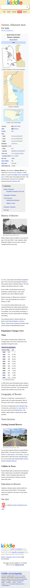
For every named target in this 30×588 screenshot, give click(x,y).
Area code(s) (5, 161)
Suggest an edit (19, 565)
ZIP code (4, 158)
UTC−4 (13, 156)
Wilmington (24, 456)
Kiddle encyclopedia (16, 549)
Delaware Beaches (11, 461)
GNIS (3, 165)
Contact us (4, 584)
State (3, 128)
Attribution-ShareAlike (17, 552)
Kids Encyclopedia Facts (7, 30)
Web (4, 11)
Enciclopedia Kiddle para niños (16, 584)
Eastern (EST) (19, 153)
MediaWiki (21, 580)
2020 (9, 146)
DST (9, 156)
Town (13, 42)
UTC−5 (13, 153)
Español (25, 11)
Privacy (19, 582)
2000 (4, 373)
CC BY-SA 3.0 (18, 576)
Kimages (14, 11)
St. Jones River (21, 408)
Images (8, 11)
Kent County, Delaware (15, 172)
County (4, 131)
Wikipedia (24, 579)
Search (27, 7)
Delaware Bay (16, 181)
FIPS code (4, 163)
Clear (24, 7)
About (14, 582)
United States (17, 126)
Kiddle (2, 582)
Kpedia (19, 11)
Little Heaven (11, 454)
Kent (12, 131)
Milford (22, 459)
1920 (4, 354)
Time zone (4, 153)
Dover (16, 456)
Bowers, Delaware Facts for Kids (10, 557)
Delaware (16, 128)
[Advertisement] (15, 18)
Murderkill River (18, 410)
